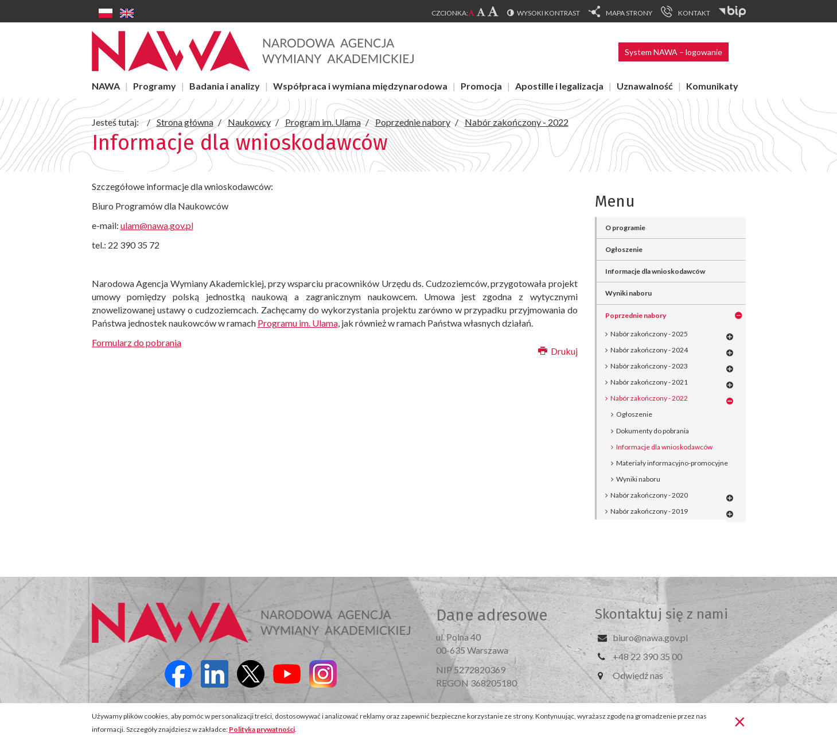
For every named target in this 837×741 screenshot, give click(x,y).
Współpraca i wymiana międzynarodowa (360, 85)
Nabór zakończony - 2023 (649, 366)
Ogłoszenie (624, 249)
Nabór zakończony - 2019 (649, 511)
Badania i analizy (224, 85)
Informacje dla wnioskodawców (655, 271)
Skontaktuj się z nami (661, 614)
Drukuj (558, 351)
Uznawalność (645, 85)
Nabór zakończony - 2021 (649, 382)
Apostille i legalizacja (559, 85)
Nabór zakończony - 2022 (649, 398)
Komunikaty (712, 85)
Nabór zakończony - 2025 (649, 333)
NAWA (106, 85)
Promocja (481, 85)
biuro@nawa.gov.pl (650, 637)
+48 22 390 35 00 (647, 656)
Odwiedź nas (638, 675)
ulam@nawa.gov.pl (156, 225)
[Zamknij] (740, 721)
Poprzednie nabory (635, 315)
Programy (154, 85)
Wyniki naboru (628, 293)
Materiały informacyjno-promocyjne (672, 463)
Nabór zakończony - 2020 (649, 495)
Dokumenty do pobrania (652, 430)
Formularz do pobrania (136, 342)
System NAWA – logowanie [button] (673, 52)
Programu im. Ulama (298, 322)
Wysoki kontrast (548, 13)
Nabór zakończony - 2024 (649, 350)
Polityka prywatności (262, 729)
